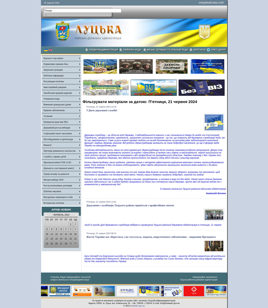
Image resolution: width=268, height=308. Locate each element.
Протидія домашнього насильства (60, 151)
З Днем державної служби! (102, 110)
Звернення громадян (53, 70)
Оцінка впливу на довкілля (56, 174)
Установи (48, 116)
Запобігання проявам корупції (58, 93)
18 (51, 238)
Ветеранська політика (54, 203)
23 (75, 238)
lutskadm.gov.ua (137, 306)
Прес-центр (218, 50)
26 (56, 243)
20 (61, 238)
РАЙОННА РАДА (132, 50)
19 (56, 238)
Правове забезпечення (54, 110)
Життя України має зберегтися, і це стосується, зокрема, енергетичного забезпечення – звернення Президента (151, 237)
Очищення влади (52, 98)
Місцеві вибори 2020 (54, 179)
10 (47, 234)
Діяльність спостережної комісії (59, 168)
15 (70, 234)
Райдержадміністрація (103, 50)
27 (61, 243)
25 (51, 243)
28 (66, 243)
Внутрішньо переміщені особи (58, 197)
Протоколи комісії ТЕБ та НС (58, 162)
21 (66, 238)
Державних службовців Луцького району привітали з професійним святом (130, 205)
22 (70, 238)
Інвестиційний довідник (55, 87)
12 (56, 234)
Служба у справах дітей (55, 156)
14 (66, 234)
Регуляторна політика (54, 81)
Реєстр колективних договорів (58, 185)
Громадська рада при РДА (56, 122)
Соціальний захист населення (58, 133)
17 (47, 238)
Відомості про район (53, 58)
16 (75, 234)
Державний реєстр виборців (57, 127)
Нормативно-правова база (56, 64)
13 (61, 234)
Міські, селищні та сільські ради (167, 50)
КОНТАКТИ (200, 50)
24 (47, 243)
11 (51, 234)
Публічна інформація (54, 75)
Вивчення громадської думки (57, 104)
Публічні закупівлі (52, 191)
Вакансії (48, 145)
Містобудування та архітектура (58, 139)
